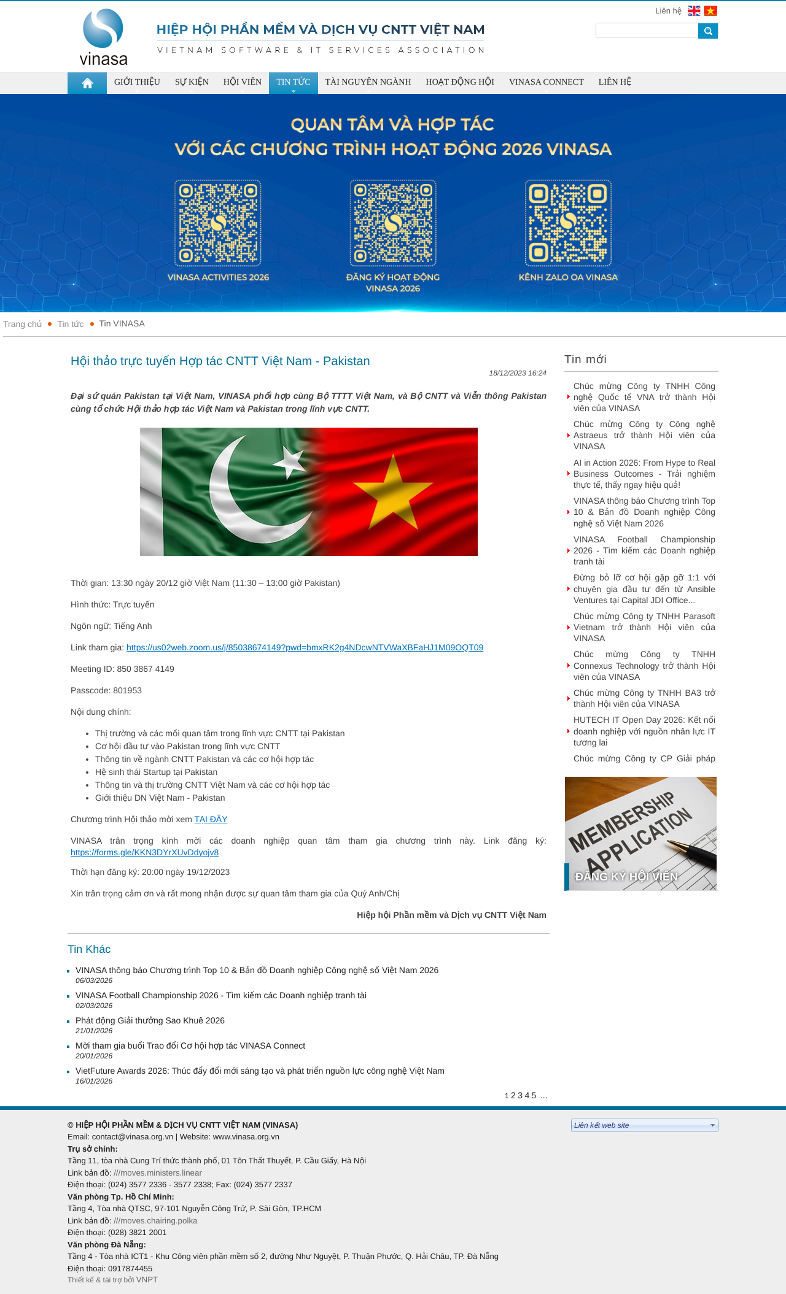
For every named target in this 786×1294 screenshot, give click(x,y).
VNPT (148, 1279)
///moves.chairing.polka (155, 1220)
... (544, 1095)
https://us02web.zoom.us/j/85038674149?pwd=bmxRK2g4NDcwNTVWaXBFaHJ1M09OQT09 (304, 647)
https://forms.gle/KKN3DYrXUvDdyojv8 (145, 852)
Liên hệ (669, 10)
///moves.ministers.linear (158, 1172)
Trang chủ (22, 324)
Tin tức (70, 324)
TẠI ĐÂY (210, 819)
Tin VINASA (122, 323)
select (712, 1125)
